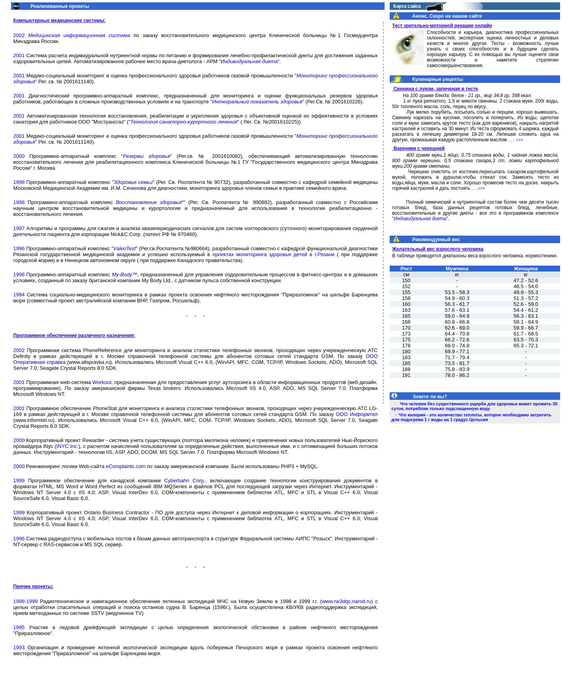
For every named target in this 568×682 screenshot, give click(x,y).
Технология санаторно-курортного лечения (183, 122)
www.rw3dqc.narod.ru (346, 601)
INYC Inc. (67, 446)
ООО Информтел (356, 414)
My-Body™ (124, 274)
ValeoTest (124, 248)
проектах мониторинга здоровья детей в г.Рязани (273, 254)
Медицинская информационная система (79, 35)
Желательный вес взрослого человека (437, 249)
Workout (101, 382)
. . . (515, 139)
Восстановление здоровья (149, 202)
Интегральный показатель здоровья (257, 102)
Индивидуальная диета (249, 61)
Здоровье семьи (133, 182)
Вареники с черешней (418, 148)
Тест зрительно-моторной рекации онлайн (442, 25)
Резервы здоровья (146, 156)
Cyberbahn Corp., (185, 480)
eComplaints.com (125, 466)
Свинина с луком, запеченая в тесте (435, 89)
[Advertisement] (475, 501)
